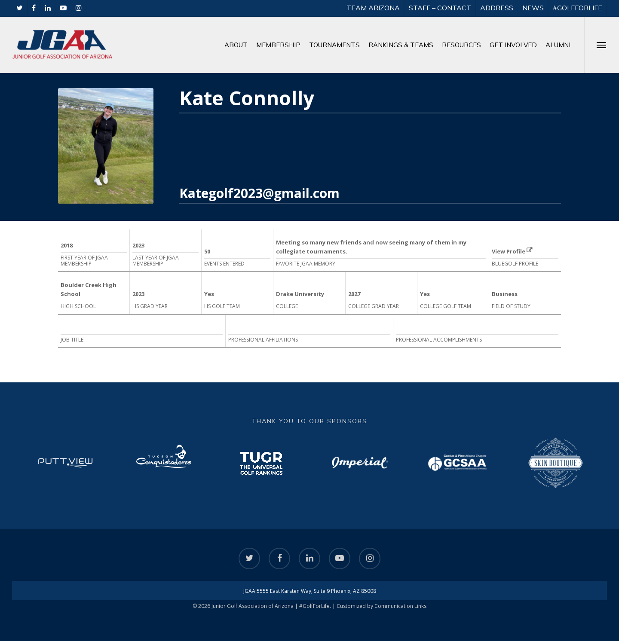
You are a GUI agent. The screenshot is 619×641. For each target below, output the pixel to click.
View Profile (512, 251)
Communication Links (400, 606)
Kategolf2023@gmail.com (259, 193)
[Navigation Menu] (601, 45)
